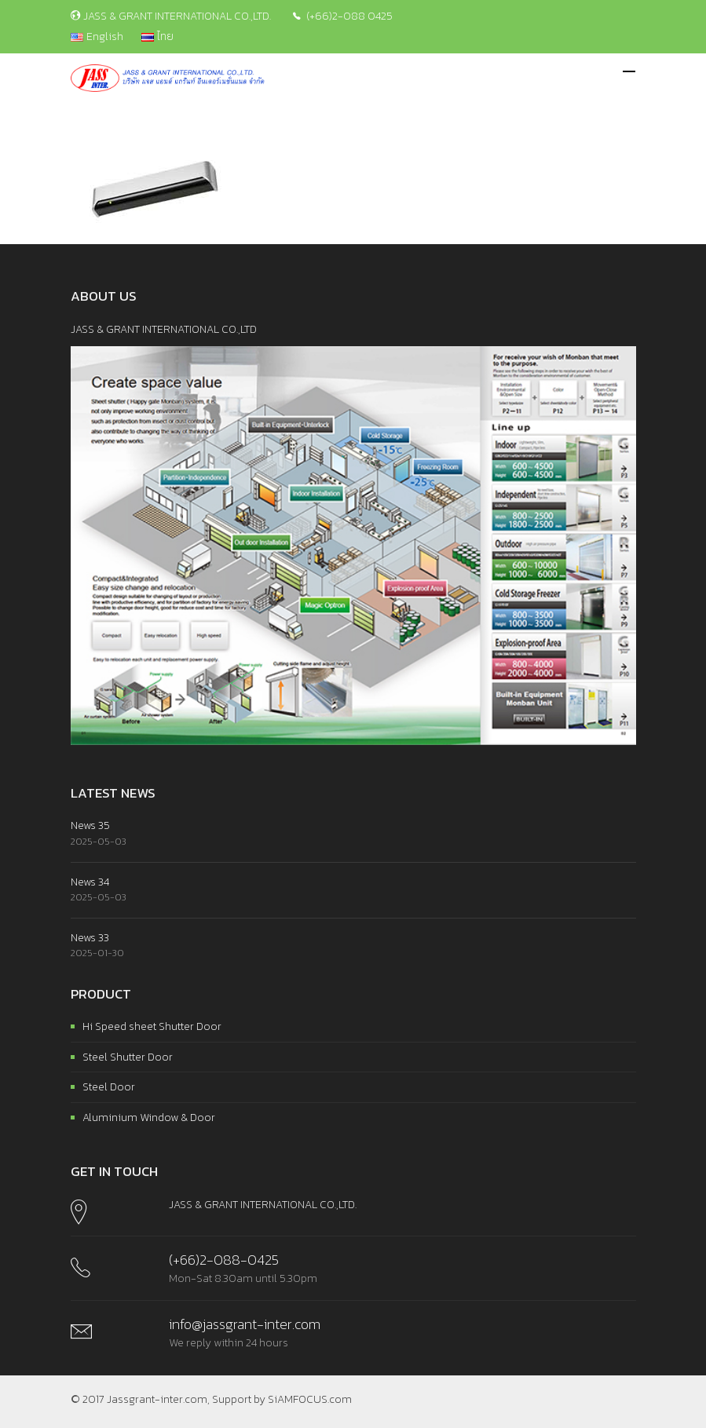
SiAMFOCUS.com (310, 1399)
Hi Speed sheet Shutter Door (151, 1026)
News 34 (90, 882)
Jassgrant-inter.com (157, 1399)
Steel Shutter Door (127, 1057)
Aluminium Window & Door (148, 1117)
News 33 (90, 937)
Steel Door (108, 1087)
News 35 (90, 825)
